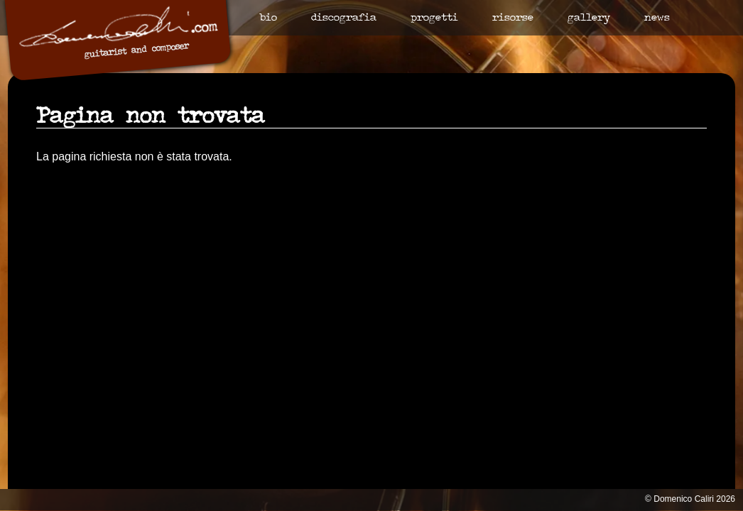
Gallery (589, 18)
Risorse (512, 18)
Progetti (434, 18)
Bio (268, 18)
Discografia (343, 18)
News (657, 18)
